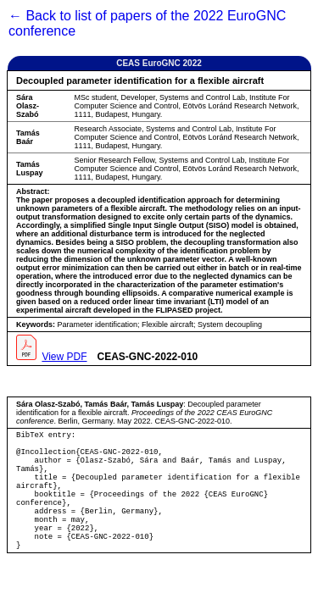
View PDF (64, 357)
